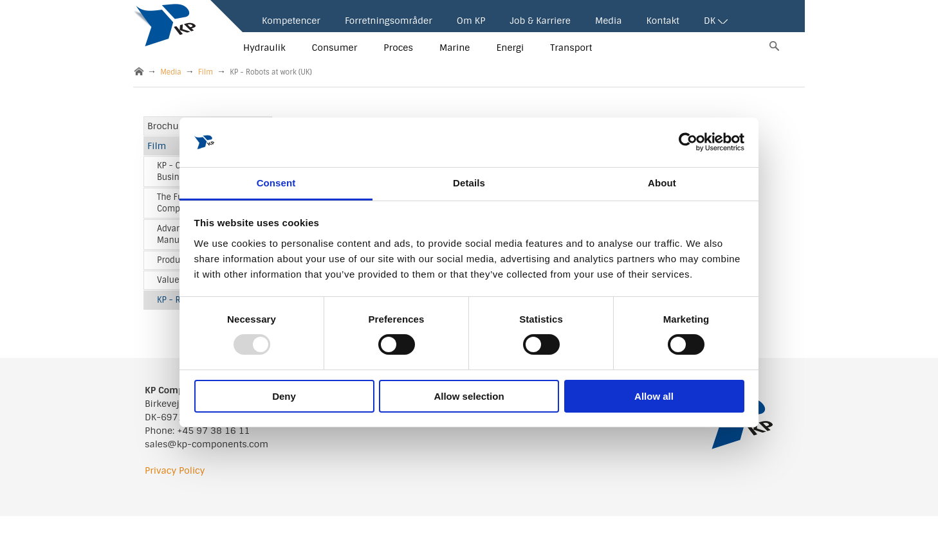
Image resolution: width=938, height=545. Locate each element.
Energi (510, 47)
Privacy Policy (175, 470)
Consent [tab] (276, 182)
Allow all (654, 396)
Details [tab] (469, 182)
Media (608, 20)
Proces (398, 47)
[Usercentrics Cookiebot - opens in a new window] (688, 142)
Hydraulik (264, 47)
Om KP (471, 20)
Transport (571, 47)
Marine (454, 47)
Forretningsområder (388, 20)
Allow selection (469, 396)
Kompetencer (291, 20)
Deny (284, 396)
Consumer (335, 47)
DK (716, 20)
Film (205, 71)
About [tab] (662, 182)
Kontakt (662, 20)
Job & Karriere (540, 20)
